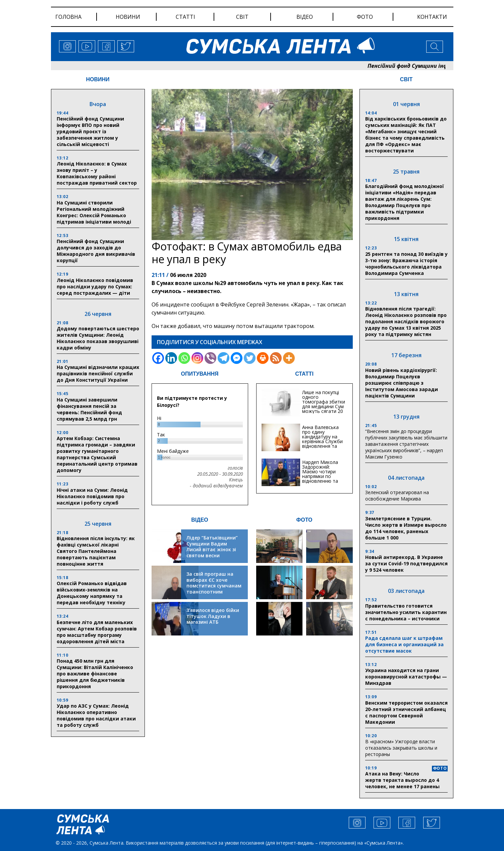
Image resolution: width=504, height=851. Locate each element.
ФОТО (304, 520)
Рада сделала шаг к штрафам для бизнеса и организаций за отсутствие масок (404, 644)
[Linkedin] (171, 358)
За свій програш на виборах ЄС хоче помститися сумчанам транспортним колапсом (213, 586)
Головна (68, 16)
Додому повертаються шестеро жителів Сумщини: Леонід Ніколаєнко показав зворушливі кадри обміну (98, 338)
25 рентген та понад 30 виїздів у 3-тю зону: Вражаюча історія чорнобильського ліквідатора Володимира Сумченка (406, 263)
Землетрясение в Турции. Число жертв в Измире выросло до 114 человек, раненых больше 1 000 (406, 528)
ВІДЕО (199, 520)
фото (365, 16)
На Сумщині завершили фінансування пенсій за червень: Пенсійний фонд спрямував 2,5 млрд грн (89, 409)
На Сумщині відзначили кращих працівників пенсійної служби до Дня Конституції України (98, 373)
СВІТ (406, 79)
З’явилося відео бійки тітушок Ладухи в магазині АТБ (212, 616)
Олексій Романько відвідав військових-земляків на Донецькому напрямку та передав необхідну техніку (92, 593)
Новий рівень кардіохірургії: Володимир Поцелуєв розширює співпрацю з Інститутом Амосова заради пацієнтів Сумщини (401, 383)
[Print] (263, 358)
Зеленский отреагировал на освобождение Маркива (397, 495)
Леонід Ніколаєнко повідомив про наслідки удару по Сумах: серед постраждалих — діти (95, 286)
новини (128, 16)
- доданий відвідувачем (216, 486)
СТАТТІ (304, 374)
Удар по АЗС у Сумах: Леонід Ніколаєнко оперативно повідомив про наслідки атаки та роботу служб (96, 715)
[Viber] (210, 358)
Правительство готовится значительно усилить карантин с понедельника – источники (406, 612)
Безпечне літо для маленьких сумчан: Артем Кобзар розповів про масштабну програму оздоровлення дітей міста (97, 632)
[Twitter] (250, 358)
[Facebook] (158, 358)
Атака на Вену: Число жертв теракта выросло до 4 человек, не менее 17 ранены (402, 780)
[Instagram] (197, 358)
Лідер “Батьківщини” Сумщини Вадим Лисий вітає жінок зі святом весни (212, 546)
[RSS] (276, 358)
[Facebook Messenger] (236, 358)
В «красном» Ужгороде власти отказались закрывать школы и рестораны (401, 747)
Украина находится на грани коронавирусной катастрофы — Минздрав (406, 676)
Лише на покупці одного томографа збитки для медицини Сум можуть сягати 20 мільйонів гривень (323, 404)
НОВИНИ (97, 79)
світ (242, 16)
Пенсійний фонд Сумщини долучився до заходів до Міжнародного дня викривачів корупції (96, 251)
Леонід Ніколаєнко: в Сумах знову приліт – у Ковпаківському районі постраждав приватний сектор (97, 173)
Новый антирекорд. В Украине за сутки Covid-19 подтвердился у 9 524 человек (406, 563)
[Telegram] (223, 358)
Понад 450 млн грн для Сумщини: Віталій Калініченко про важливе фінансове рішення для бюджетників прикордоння (95, 674)
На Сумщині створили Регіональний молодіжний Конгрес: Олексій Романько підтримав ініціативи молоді (94, 212)
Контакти (432, 16)
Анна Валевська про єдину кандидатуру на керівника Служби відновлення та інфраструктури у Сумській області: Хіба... (322, 443)
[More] (289, 358)
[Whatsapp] (184, 358)
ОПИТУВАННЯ (199, 374)
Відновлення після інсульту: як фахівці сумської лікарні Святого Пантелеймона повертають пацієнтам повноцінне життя (96, 551)
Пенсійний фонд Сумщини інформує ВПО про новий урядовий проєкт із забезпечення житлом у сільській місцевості (90, 131)
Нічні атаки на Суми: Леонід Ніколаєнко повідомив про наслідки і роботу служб (92, 496)
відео (304, 16)
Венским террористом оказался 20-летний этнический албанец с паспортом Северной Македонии (406, 712)
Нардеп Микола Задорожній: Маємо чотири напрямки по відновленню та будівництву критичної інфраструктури (320, 478)
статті (185, 16)
